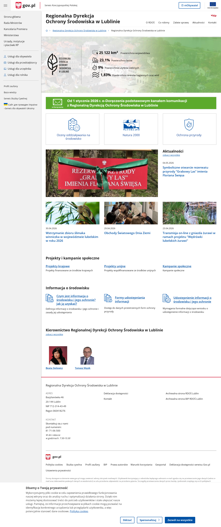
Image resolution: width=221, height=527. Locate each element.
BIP (105, 464)
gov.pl (53, 457)
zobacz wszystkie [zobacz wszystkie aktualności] (171, 155)
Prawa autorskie (119, 464)
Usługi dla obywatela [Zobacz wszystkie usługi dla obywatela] (17, 56)
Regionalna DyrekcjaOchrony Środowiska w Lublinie (83, 19)
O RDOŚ (150, 22)
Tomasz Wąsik (82, 368)
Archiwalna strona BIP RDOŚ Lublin (184, 398)
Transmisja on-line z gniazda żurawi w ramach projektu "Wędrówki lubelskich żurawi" (189, 237)
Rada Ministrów (13, 23)
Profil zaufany (11, 86)
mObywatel (191, 6)
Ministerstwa (11, 35)
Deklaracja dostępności (116, 393)
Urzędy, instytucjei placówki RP (14, 43)
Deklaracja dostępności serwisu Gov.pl (189, 464)
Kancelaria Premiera (15, 29)
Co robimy (163, 22)
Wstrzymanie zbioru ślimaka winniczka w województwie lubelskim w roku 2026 (72, 237)
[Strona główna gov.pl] (25, 5)
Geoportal (160, 464)
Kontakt (212, 22)
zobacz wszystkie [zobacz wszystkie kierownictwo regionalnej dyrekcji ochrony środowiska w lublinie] (54, 334)
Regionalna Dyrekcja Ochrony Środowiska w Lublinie (79, 30)
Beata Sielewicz (54, 368)
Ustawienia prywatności (58, 470)
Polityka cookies (54, 464)
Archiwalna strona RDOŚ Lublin (182, 393)
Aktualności (198, 22)
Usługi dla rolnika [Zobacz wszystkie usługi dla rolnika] (16, 75)
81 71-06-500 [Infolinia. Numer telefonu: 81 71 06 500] (53, 430)
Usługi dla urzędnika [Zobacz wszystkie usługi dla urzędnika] (17, 68)
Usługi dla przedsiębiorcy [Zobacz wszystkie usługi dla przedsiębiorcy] (20, 62)
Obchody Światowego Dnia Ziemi (127, 233)
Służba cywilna (74, 464)
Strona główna (15, 16)
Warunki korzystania (141, 464)
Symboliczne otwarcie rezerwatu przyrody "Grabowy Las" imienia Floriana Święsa (185, 171)
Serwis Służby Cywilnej (15, 98)
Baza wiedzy (10, 92)
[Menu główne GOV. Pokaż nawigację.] (5, 5)
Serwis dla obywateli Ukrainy (20, 106)
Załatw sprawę (181, 22)
